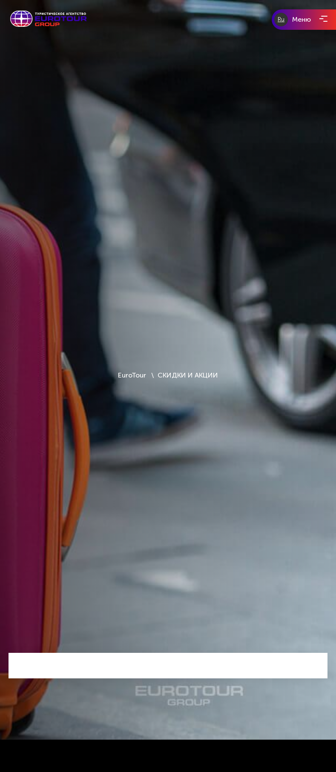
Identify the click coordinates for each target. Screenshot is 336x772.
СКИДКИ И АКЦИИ (188, 375)
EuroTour (133, 375)
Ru (281, 19)
